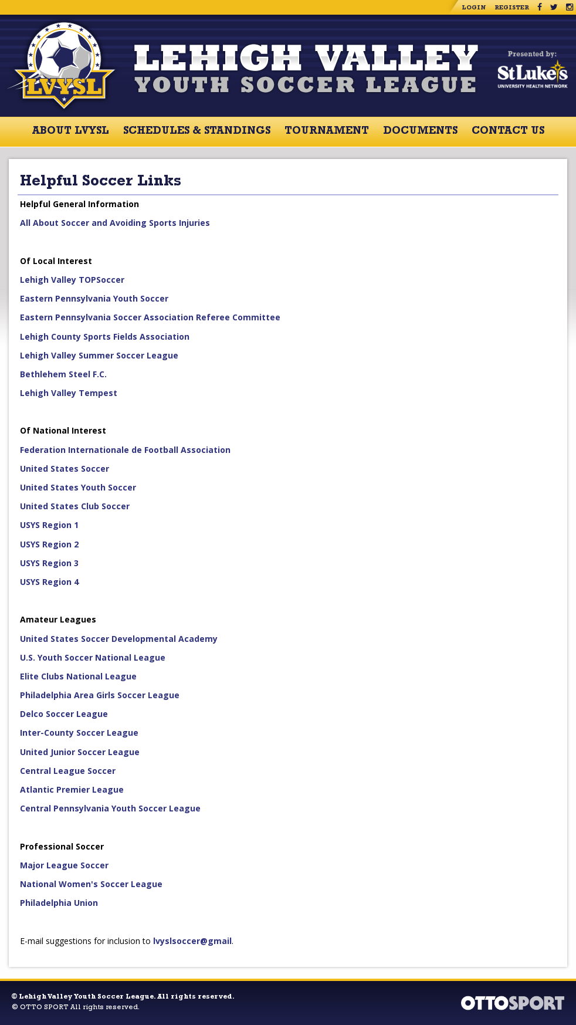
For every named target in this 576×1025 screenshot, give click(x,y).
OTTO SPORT (44, 1008)
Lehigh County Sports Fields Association (104, 336)
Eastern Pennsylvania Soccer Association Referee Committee (150, 317)
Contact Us (508, 132)
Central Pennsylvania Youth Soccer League (110, 808)
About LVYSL (70, 132)
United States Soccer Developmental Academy (119, 638)
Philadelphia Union (59, 902)
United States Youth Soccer (78, 487)
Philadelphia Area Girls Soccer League (99, 695)
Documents (420, 132)
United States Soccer (64, 468)
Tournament (326, 132)
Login (474, 8)
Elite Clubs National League (78, 676)
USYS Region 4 (49, 581)
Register (511, 8)
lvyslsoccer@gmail (192, 940)
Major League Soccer (64, 865)
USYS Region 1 (49, 524)
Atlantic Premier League (72, 789)
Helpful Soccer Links (100, 182)
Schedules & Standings (196, 132)
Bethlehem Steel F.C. (63, 374)
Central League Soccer (68, 770)
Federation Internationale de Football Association (125, 449)
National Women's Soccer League (91, 883)
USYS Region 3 (49, 563)
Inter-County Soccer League (79, 732)
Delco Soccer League (64, 713)
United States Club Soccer (75, 506)
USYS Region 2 (49, 544)
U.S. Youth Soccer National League (92, 657)
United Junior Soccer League (80, 751)
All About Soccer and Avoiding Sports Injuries (115, 222)
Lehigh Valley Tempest (68, 392)
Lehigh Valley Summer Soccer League (99, 355)
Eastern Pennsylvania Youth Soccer (94, 298)
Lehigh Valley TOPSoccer (72, 279)
